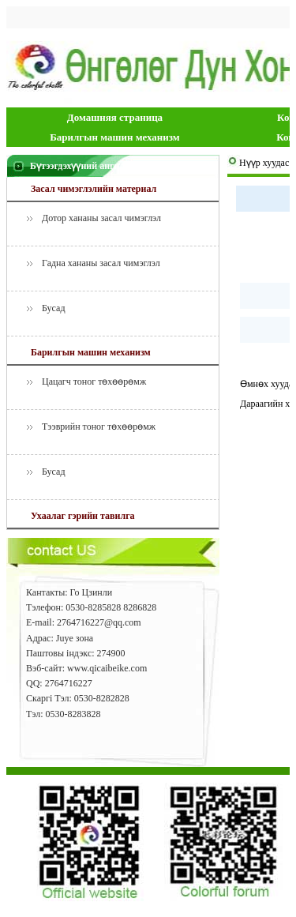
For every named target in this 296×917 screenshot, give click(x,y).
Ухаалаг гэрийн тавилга (83, 515)
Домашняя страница (115, 117)
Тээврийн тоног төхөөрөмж (98, 426)
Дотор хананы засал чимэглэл (101, 218)
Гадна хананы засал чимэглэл (101, 263)
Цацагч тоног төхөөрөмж (94, 381)
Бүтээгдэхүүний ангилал (82, 165)
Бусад (54, 308)
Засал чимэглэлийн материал (93, 188)
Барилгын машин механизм (114, 137)
